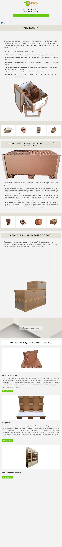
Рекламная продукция (12, 473)
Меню (31, 15)
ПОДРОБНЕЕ (7, 390)
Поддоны (6, 423)
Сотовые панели (9, 375)
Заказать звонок (31, 328)
